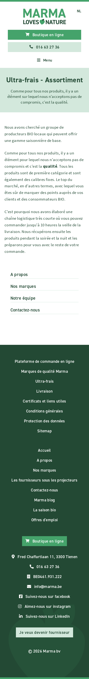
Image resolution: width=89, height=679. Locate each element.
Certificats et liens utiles (44, 401)
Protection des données (44, 421)
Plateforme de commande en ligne (44, 361)
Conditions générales (44, 411)
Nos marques (23, 286)
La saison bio (44, 510)
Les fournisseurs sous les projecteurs (44, 480)
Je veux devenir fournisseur (44, 632)
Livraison (44, 391)
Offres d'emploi (44, 519)
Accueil (44, 450)
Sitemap (44, 431)
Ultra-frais (44, 381)
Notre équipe (23, 298)
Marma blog (44, 500)
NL (79, 11)
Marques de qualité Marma (44, 371)
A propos (19, 274)
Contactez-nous (25, 310)
